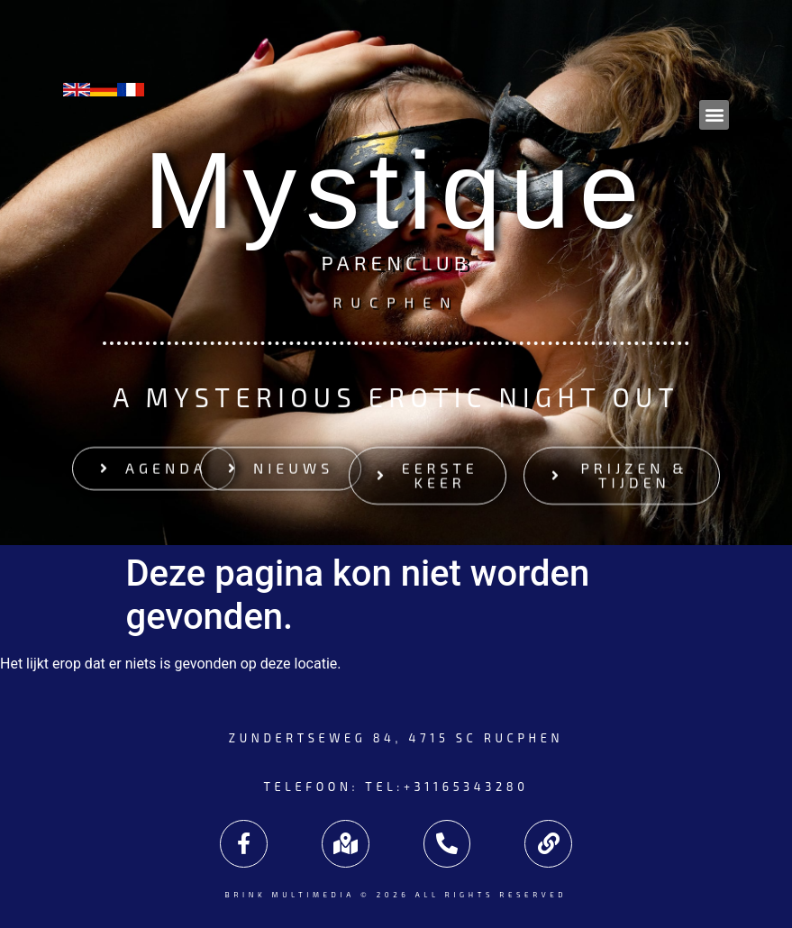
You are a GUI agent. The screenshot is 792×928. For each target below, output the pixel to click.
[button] (714, 115)
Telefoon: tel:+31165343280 (396, 786)
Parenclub (395, 264)
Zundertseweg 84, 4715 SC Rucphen (396, 738)
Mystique (395, 190)
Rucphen (395, 301)
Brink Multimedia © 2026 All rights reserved (396, 894)
